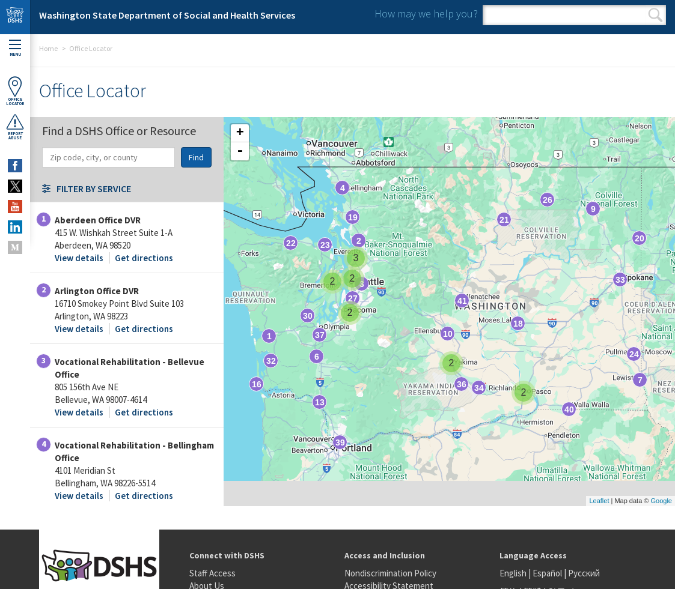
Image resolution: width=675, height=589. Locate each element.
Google (661, 500)
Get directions (144, 258)
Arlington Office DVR (97, 291)
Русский (584, 573)
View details (79, 258)
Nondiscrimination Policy (390, 573)
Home (48, 48)
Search (655, 15)
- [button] (240, 151)
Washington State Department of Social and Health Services (167, 15)
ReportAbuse (15, 126)
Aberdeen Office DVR (98, 220)
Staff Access (212, 573)
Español (547, 573)
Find (196, 157)
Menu (15, 48)
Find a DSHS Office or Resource (119, 130)
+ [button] (240, 133)
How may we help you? (426, 13)
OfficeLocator (15, 91)
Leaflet (599, 500)
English (513, 573)
